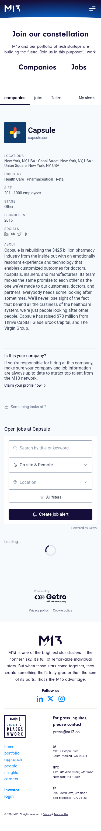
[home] (12, 8)
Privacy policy (38, 610)
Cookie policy (62, 610)
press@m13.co (66, 732)
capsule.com (39, 138)
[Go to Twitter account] (50, 698)
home (9, 747)
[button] (92, 8)
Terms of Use (61, 814)
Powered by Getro (84, 528)
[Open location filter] (85, 482)
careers (11, 779)
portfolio (12, 754)
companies (15, 97)
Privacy (47, 814)
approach (13, 760)
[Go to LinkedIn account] (40, 698)
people (11, 766)
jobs (38, 97)
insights (11, 773)
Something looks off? (25, 407)
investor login (11, 793)
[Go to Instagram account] (61, 698)
